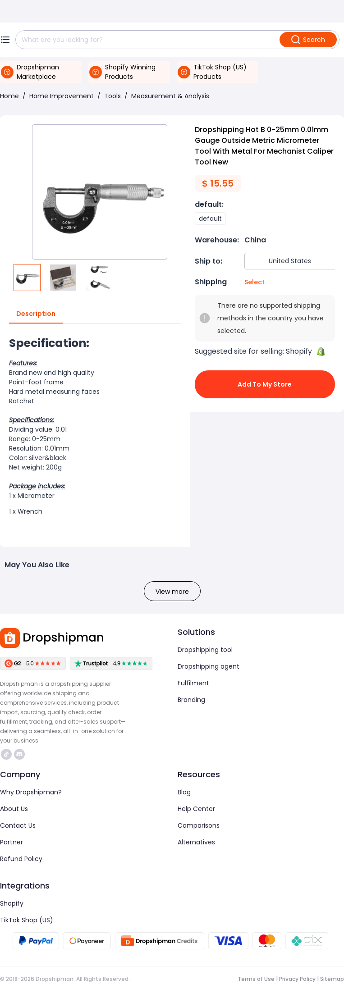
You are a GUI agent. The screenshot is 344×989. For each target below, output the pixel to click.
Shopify (11, 903)
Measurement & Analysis (170, 95)
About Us (14, 808)
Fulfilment (193, 683)
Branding (191, 699)
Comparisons (199, 825)
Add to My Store (265, 384)
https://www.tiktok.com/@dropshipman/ (6, 754)
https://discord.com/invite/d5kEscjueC (19, 754)
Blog (184, 792)
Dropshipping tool (205, 649)
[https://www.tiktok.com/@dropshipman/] (6, 754)
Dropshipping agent (208, 666)
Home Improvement (61, 95)
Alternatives (196, 842)
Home (9, 95)
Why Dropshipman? (31, 792)
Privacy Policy (297, 979)
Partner (11, 842)
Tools (112, 95)
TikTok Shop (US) (26, 920)
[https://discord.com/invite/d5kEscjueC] (19, 754)
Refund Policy (21, 858)
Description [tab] (36, 314)
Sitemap (332, 979)
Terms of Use (256, 979)
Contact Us (18, 825)
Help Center (196, 808)
